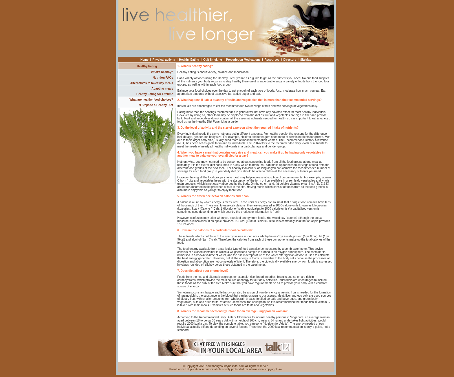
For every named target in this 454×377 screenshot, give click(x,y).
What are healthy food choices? (151, 99)
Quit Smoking (212, 59)
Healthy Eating (189, 59)
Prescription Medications (243, 59)
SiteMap (305, 59)
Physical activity (164, 59)
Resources (272, 59)
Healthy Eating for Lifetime (154, 94)
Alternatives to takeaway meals (151, 83)
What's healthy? (162, 72)
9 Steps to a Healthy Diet (156, 105)
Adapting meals (162, 88)
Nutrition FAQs (163, 77)
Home (144, 59)
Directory (289, 59)
